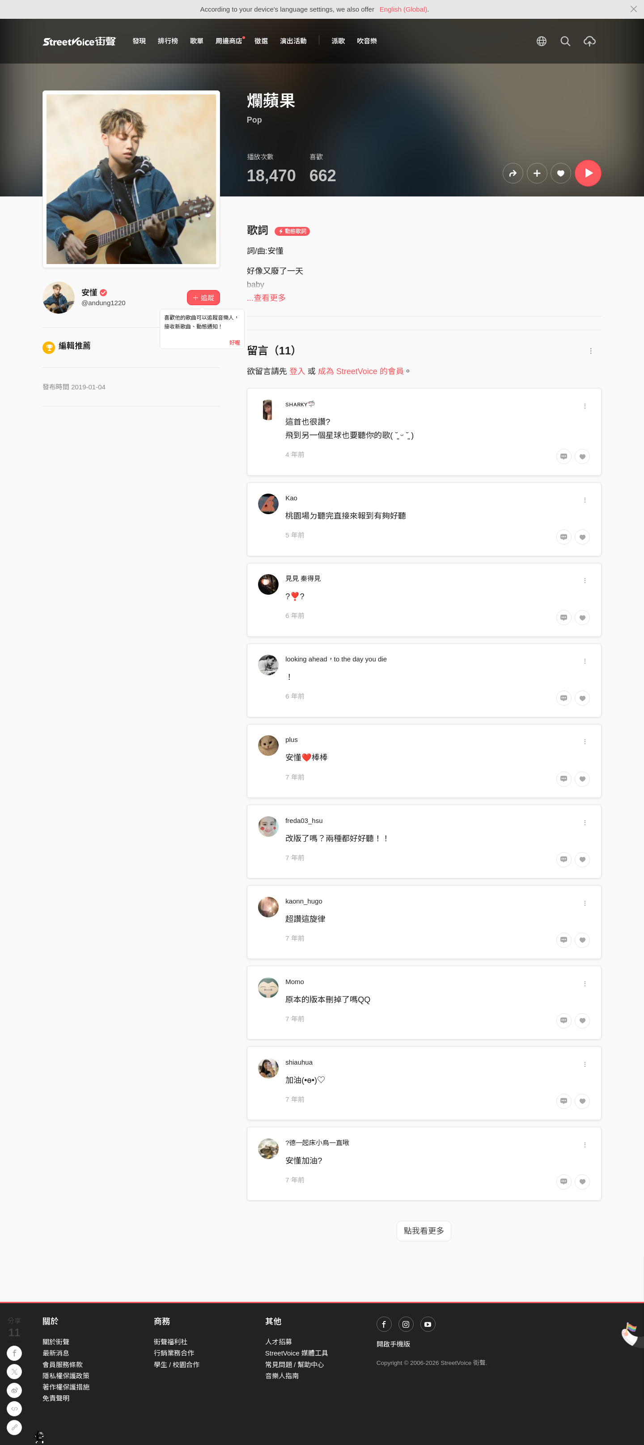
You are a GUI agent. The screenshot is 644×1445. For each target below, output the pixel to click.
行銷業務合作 (174, 1353)
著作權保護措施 (65, 1387)
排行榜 (168, 41)
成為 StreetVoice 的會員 (361, 371)
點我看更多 (424, 1231)
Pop (254, 119)
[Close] (634, 9)
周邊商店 (230, 40)
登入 (297, 371)
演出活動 (293, 41)
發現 (139, 41)
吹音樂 (367, 41)
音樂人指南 (282, 1376)
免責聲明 (55, 1398)
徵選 (261, 41)
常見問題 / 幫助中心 (295, 1364)
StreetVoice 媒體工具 (296, 1353)
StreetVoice (79, 41)
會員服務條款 (62, 1364)
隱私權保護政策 (65, 1376)
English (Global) (404, 9)
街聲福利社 (170, 1342)
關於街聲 (55, 1342)
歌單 (196, 41)
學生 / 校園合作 (177, 1364)
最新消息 (55, 1353)
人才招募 (278, 1342)
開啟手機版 (393, 1344)
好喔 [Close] (234, 343)
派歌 (338, 41)
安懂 (94, 292)
